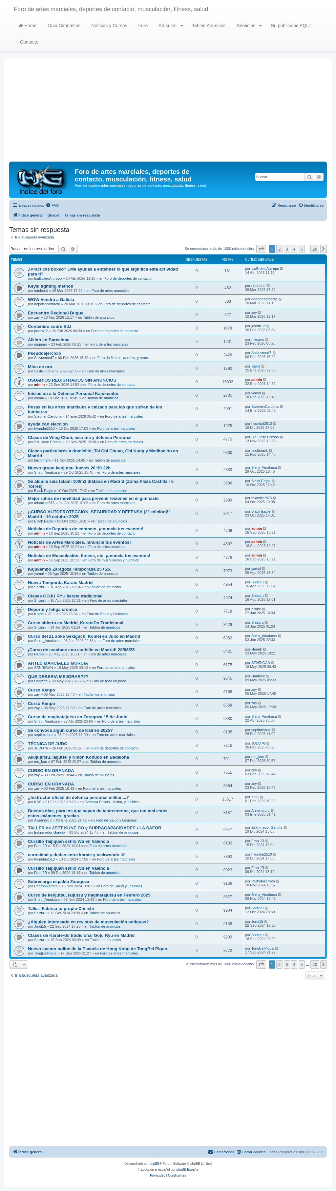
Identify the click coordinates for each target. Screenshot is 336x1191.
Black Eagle (43, 491)
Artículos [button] (170, 25)
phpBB (154, 1163)
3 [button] (287, 249)
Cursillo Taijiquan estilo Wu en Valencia (68, 841)
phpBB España (187, 1169)
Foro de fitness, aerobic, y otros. (123, 358)
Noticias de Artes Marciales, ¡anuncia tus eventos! (79, 542)
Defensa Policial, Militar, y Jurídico (112, 802)
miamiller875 (44, 503)
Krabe (39, 614)
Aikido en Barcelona (49, 339)
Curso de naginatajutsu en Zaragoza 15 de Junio (77, 716)
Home (27, 25)
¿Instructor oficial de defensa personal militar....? (78, 797)
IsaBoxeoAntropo (48, 278)
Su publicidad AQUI (290, 25)
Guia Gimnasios (63, 25)
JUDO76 (41, 748)
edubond (41, 291)
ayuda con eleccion (48, 424)
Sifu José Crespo (48, 442)
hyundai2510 (44, 428)
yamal (39, 398)
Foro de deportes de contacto (128, 278)
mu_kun (40, 762)
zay (37, 317)
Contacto (28, 42)
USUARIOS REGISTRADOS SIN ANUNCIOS (72, 380)
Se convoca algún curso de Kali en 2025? (70, 730)
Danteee (41, 681)
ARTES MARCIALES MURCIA (58, 663)
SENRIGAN (43, 668)
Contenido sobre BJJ (50, 326)
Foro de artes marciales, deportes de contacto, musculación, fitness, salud (111, 9)
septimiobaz (43, 735)
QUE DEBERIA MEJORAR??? (58, 676)
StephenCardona (47, 416)
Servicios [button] (248, 25)
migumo (40, 344)
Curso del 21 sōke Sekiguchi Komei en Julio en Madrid (84, 636)
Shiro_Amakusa (47, 472)
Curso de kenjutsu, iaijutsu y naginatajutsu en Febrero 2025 (89, 895)
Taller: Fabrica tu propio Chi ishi (61, 908)
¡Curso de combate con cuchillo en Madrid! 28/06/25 (81, 649)
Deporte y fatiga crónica (52, 609)
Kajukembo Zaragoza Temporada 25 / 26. (69, 569)
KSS (37, 802)
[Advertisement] (168, 112)
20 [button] (314, 249)
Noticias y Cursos (108, 25)
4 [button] (294, 249)
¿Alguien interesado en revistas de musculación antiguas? (88, 921)
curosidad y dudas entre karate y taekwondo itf (76, 854)
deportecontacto (47, 304)
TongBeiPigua (45, 953)
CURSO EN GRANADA (51, 770)
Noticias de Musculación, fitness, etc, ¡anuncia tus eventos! (89, 555)
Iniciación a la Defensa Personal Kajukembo (73, 393)
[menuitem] (52, 205)
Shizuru (40, 587)
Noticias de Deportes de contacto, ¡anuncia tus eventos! (85, 528)
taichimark (42, 460)
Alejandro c (43, 820)
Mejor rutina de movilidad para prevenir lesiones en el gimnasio (93, 498)
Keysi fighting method (50, 286)
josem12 (41, 331)
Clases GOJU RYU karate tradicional (65, 596)
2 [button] (279, 249)
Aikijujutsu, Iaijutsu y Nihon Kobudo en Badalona (78, 757)
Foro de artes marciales (111, 291)
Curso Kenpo (41, 690)
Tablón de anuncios (98, 317)
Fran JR (40, 846)
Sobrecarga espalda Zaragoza (58, 881)
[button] (261, 249)
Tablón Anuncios (208, 25)
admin (39, 385)
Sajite (38, 371)
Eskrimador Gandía (49, 832)
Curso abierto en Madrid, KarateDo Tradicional (75, 622)
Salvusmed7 (44, 358)
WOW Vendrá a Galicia (51, 299)
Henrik (39, 654)
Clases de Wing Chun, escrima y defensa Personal (80, 437)
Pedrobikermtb (46, 886)
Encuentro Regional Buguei (56, 313)
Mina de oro (40, 366)
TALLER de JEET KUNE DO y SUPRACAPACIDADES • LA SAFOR (94, 827)
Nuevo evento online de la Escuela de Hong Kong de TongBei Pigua (97, 948)
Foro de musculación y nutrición (113, 560)
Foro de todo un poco (109, 681)
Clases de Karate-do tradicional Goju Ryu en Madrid (81, 935)
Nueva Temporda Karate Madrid (60, 582)
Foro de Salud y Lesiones (107, 614)
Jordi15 (40, 926)
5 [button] (302, 249)
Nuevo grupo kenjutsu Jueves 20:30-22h (69, 467)
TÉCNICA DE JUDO (47, 743)
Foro (142, 25)
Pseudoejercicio (44, 353)
